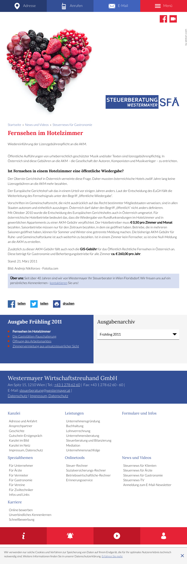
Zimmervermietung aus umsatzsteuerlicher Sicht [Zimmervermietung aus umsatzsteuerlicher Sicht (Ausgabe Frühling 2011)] (46, 346)
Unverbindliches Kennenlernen (30, 515)
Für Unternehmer (21, 466)
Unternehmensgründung (83, 421)
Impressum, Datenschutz (49, 396)
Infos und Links (19, 495)
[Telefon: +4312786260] (70, 6)
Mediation (73, 445)
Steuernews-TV (133, 480)
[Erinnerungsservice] (70, 535)
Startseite (14, 125)
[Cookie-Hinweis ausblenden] (182, 556)
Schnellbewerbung (21, 520)
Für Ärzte (15, 470)
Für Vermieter (18, 475)
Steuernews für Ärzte (137, 470)
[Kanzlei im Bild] (117, 535)
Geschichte (16, 431)
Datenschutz (17, 396)
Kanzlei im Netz (19, 445)
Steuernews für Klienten (139, 466)
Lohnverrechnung (78, 431)
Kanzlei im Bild (19, 440)
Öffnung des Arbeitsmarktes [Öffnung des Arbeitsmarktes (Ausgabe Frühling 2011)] (32, 341)
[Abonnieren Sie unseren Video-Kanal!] (173, 19)
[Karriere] (163, 535)
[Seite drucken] (65, 304)
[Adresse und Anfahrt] (23, 6)
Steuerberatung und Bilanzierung (88, 440)
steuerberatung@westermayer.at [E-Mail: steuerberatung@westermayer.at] (44, 391)
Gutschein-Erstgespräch (25, 436)
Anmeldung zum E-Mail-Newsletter (147, 485)
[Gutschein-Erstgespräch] (23, 535)
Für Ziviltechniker (21, 490)
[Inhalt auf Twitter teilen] (40, 304)
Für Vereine (17, 485)
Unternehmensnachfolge (83, 450)
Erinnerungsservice (79, 480)
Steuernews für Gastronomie (143, 475)
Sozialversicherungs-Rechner (86, 470)
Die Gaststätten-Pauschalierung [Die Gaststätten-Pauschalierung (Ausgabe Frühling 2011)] (34, 336)
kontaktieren (58, 283)
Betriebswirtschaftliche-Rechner (88, 475)
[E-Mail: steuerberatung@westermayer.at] (117, 6)
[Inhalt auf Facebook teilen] (18, 304)
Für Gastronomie (20, 480)
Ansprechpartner (20, 426)
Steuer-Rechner (77, 466)
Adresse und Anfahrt (23, 421)
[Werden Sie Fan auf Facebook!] (163, 19)
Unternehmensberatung (82, 436)
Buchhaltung (74, 426)
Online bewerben (21, 510)
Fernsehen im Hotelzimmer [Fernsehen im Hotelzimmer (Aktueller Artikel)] (32, 331)
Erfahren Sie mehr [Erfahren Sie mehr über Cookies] (112, 556)
